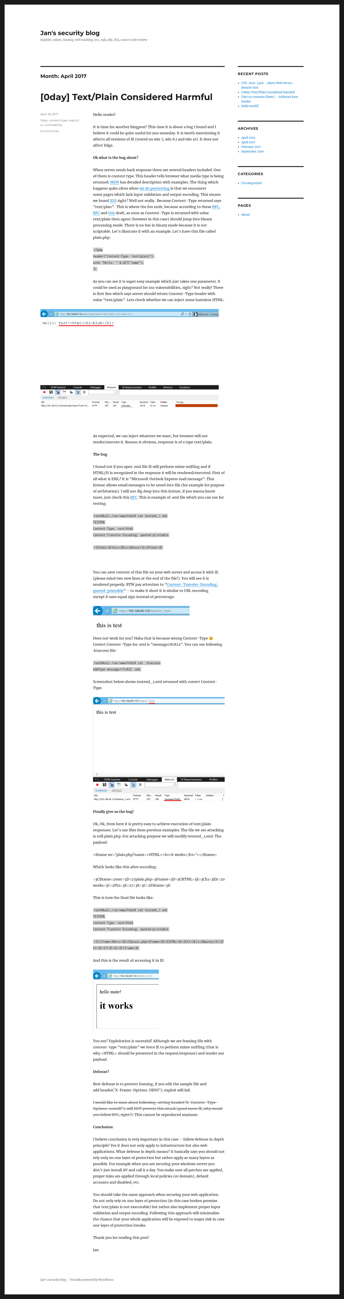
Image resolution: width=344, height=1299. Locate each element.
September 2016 (252, 151)
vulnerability (53, 125)
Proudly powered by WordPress (92, 1280)
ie (41, 125)
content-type (58, 120)
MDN (114, 182)
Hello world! (250, 106)
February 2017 (251, 147)
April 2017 (248, 142)
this (111, 213)
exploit (74, 120)
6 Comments (49, 131)
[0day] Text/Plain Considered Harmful (126, 97)
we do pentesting (155, 188)
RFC (215, 207)
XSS (113, 200)
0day (44, 120)
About (245, 215)
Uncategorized (251, 183)
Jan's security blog (70, 33)
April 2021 (248, 138)
